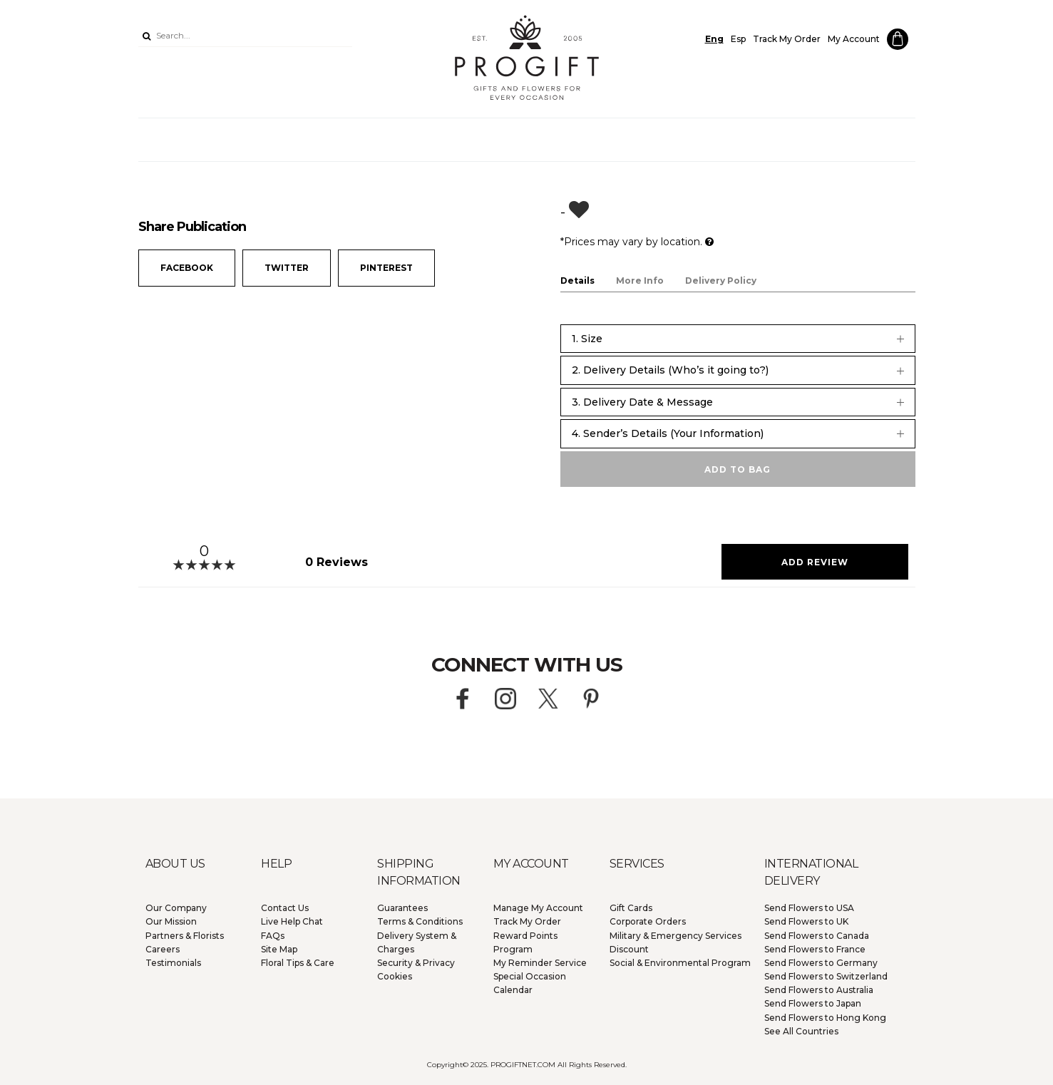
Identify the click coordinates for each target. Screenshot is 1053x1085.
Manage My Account (538, 908)
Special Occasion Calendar (529, 983)
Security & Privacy (416, 962)
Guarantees (402, 908)
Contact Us (285, 908)
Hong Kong (825, 1017)
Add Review (814, 562)
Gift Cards (631, 908)
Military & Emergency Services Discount (675, 942)
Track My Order (787, 39)
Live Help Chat (292, 921)
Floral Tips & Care (297, 962)
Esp (738, 39)
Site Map (279, 949)
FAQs (272, 935)
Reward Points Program (525, 942)
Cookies (394, 976)
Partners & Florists (184, 935)
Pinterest (386, 267)
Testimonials (173, 962)
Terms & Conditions (420, 921)
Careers (162, 949)
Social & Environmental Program (680, 962)
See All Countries (801, 1031)
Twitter (286, 267)
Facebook (186, 267)
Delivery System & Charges (416, 942)
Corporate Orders (648, 921)
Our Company (176, 908)
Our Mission (171, 921)
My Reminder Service (540, 962)
